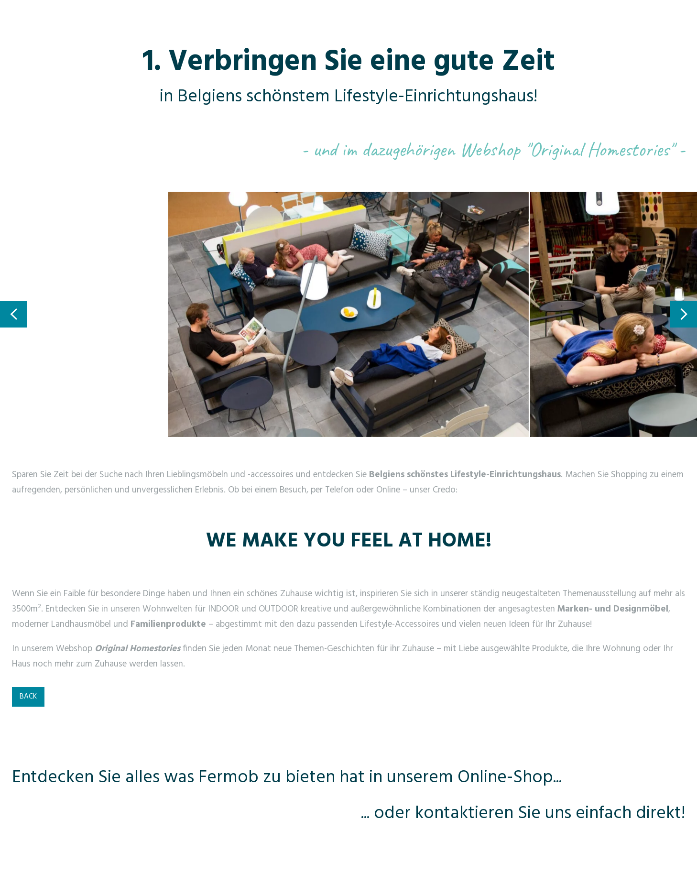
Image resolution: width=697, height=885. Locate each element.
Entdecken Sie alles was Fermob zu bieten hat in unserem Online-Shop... (287, 778)
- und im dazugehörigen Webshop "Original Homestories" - (493, 149)
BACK (28, 696)
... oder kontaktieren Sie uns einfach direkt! (523, 813)
